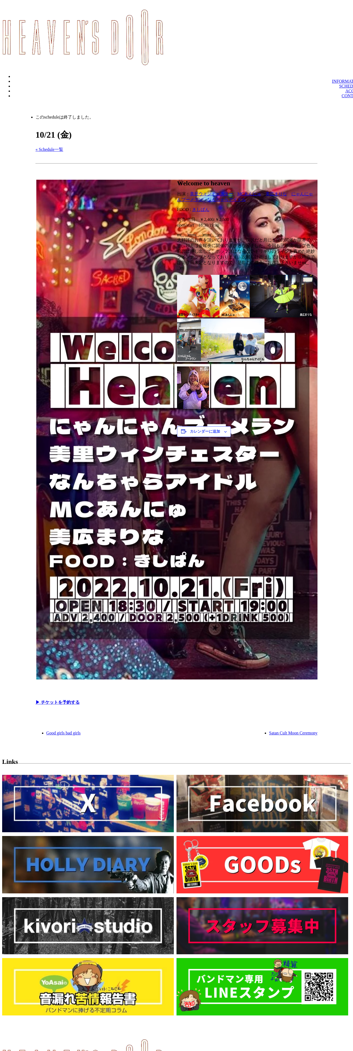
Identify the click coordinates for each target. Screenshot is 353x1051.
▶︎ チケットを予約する (58, 702)
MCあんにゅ (249, 194)
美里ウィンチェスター (211, 194)
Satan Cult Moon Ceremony (293, 733)
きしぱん (200, 209)
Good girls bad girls (63, 733)
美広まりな (276, 194)
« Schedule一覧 (49, 149)
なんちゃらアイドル (226, 199)
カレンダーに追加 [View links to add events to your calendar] (205, 431)
